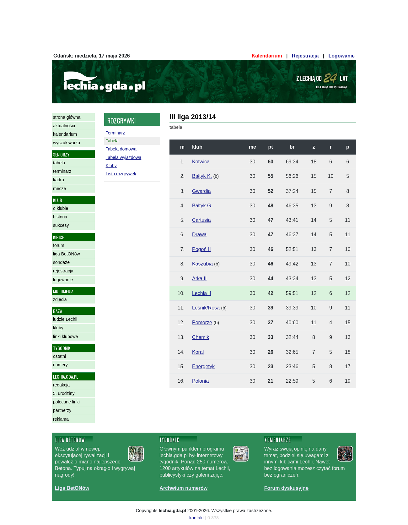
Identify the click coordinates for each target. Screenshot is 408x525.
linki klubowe (65, 336)
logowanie (63, 279)
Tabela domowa (121, 148)
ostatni (59, 356)
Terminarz (115, 132)
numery (60, 364)
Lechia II (201, 293)
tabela (59, 162)
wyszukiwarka (66, 142)
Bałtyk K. (202, 176)
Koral (198, 352)
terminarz (62, 171)
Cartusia (201, 220)
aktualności (64, 125)
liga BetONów (66, 253)
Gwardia (201, 191)
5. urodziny (63, 393)
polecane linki (66, 401)
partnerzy (62, 410)
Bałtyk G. (202, 205)
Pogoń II (201, 249)
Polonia (200, 381)
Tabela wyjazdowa (124, 157)
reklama (61, 419)
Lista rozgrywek (121, 173)
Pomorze (202, 322)
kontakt (196, 517)
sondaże (61, 262)
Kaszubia (202, 263)
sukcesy (61, 225)
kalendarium (65, 134)
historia (60, 216)
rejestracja (63, 270)
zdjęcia (60, 299)
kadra (58, 179)
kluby (58, 327)
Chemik (200, 337)
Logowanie (341, 55)
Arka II (199, 278)
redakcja (61, 384)
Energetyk (203, 366)
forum (58, 245)
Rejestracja (305, 55)
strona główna (66, 117)
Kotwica (201, 161)
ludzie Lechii (65, 319)
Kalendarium (267, 55)
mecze (59, 188)
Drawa (199, 234)
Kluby (111, 165)
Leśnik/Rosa (206, 307)
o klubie (60, 208)
